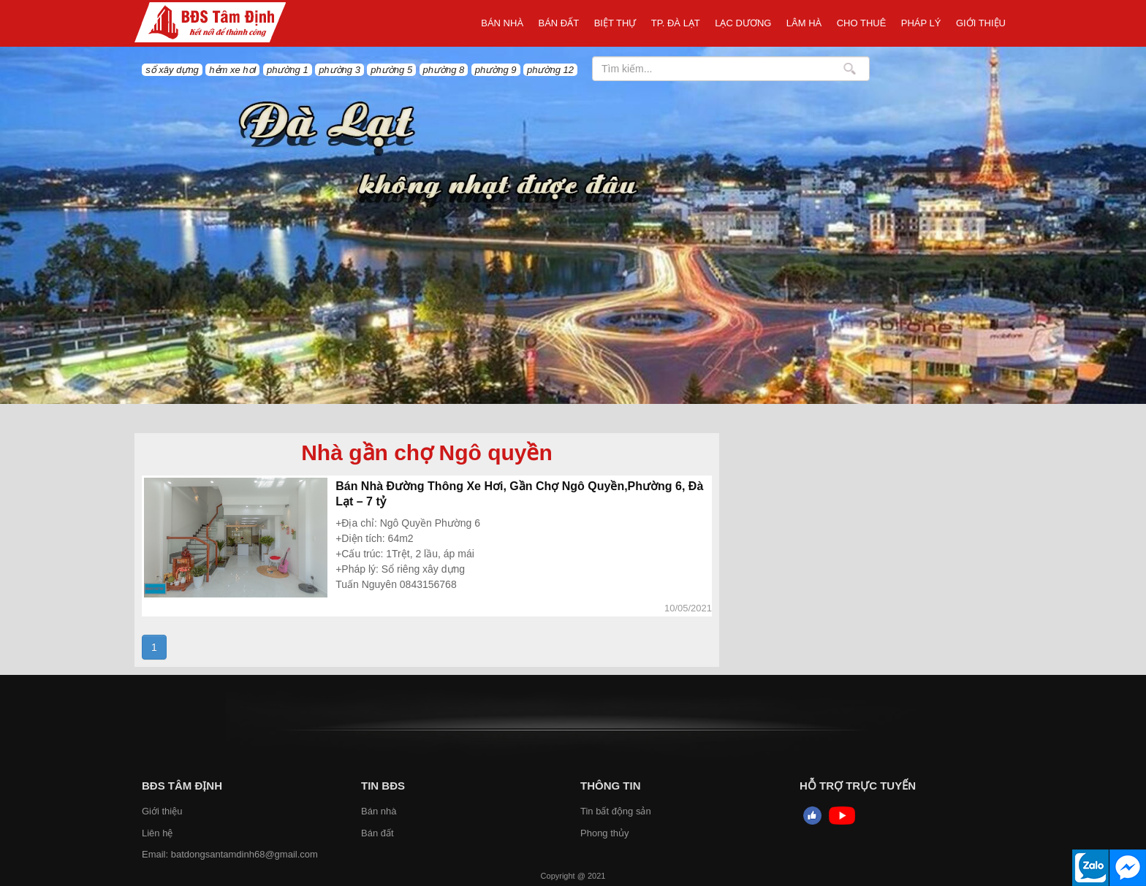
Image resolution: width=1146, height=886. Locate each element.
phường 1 (287, 69)
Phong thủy (604, 833)
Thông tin (610, 785)
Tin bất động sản (615, 811)
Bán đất (559, 23)
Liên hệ (157, 833)
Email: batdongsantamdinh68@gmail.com (230, 854)
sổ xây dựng (172, 69)
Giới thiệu (981, 23)
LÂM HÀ (803, 23)
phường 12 (550, 69)
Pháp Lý (921, 23)
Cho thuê (862, 23)
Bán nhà (502, 23)
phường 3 (339, 69)
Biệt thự (615, 23)
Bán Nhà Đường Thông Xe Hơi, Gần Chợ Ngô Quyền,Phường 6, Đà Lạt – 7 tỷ (519, 494)
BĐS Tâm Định (182, 785)
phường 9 (496, 69)
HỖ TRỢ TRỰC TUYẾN (858, 785)
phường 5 (391, 69)
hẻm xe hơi (232, 69)
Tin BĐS (383, 785)
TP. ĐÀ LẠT (675, 23)
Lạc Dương (743, 23)
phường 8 (444, 69)
